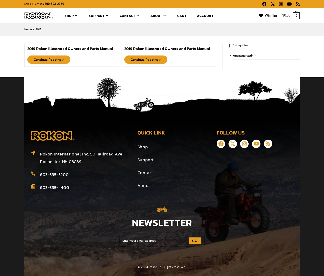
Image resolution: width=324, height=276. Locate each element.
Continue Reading (52, 58)
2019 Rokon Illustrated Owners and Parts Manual (70, 48)
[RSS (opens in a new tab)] (297, 4)
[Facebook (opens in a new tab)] (264, 4)
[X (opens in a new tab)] (273, 4)
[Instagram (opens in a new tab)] (281, 4)
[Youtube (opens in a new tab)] (289, 4)
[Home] (28, 29)
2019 (38, 29)
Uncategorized (242, 56)
